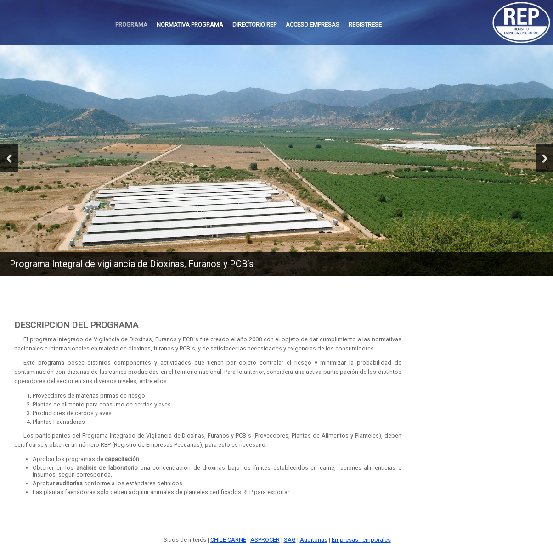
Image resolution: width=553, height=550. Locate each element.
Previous (9, 158)
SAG (290, 539)
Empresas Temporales (361, 539)
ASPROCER (265, 539)
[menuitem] (131, 25)
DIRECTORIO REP (254, 24)
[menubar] (248, 25)
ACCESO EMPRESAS (312, 24)
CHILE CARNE (228, 539)
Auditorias (313, 539)
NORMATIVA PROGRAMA (190, 24)
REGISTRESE (365, 24)
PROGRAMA (131, 24)
